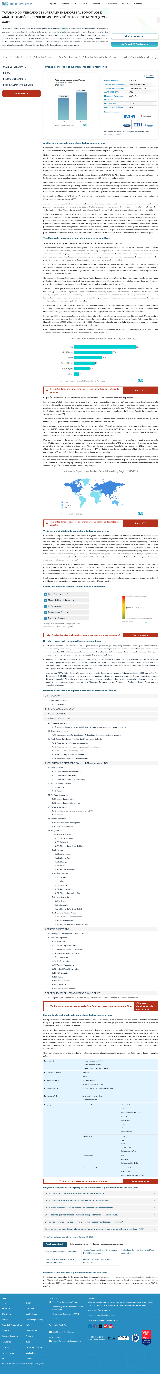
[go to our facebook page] (95, 1326)
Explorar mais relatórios (78, 1244)
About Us (6, 1308)
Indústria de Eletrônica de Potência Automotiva (97, 1261)
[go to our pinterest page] (106, 1326)
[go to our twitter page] (100, 1326)
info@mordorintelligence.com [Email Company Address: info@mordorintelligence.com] (65, 1332)
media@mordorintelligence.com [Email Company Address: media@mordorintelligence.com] (67, 1341)
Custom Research (69, 4)
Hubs (27, 1342)
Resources (112, 4)
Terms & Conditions (34, 1347)
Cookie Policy (31, 1353)
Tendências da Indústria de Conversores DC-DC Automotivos (100, 1251)
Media (5, 1319)
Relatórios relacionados (55, 1244)
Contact (138, 4)
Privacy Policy (8, 1353)
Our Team (29, 1308)
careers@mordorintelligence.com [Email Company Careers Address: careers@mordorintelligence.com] (102, 1315)
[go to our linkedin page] (90, 1326)
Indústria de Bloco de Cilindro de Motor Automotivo (137, 1251)
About (84, 4)
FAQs (27, 1325)
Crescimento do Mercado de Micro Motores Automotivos (59, 1261)
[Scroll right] (156, 57)
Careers (5, 1347)
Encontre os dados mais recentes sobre (109, 1244)
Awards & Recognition (12, 1325)
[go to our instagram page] (111, 1326)
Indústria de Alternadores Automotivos (61, 1251)
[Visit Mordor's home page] (17, 4)
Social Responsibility (34, 1319)
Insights (5, 1330)
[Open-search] (154, 4)
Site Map (29, 1358)
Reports (53, 4)
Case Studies (31, 1330)
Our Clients (7, 1314)
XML (4, 1358)
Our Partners (31, 1314)
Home (4, 1303)
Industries (126, 4)
